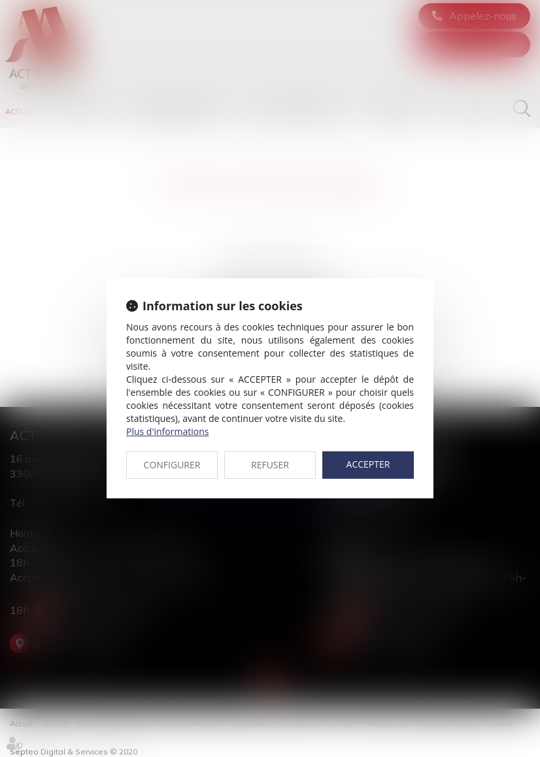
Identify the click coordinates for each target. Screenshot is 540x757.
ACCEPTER (368, 464)
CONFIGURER (172, 465)
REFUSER (270, 465)
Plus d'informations (167, 431)
